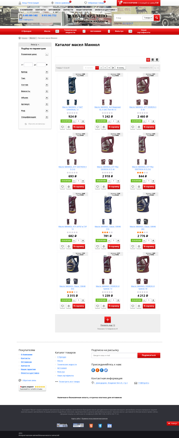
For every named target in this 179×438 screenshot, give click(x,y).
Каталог (25, 38)
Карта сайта (75, 418)
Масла (33, 38)
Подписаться (149, 355)
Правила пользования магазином (95, 418)
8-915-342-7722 (49, 15)
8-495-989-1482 (30, 15)
